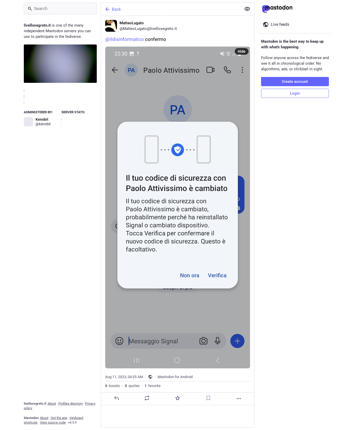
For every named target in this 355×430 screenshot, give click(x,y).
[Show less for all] (247, 9)
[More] (239, 398)
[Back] (170, 9)
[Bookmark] (208, 398)
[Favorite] (177, 398)
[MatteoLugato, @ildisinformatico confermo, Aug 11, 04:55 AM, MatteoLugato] (177, 210)
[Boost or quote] (147, 398)
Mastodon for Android (175, 377)
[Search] (60, 8)
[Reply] (116, 398)
